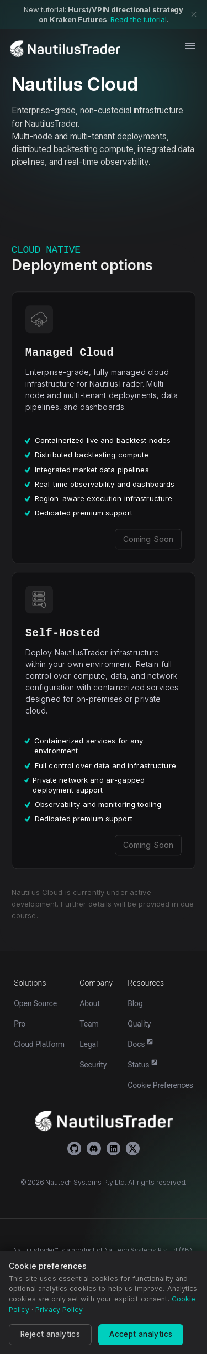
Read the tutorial (138, 19)
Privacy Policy (59, 1309)
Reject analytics (50, 1334)
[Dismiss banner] (193, 14)
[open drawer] (190, 46)
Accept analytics (140, 1334)
